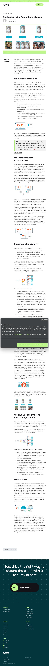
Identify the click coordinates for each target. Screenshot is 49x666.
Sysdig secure (6, 609)
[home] (6, 5)
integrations (28, 615)
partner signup (29, 611)
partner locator (29, 613)
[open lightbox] (23, 126)
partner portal (29, 617)
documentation (29, 627)
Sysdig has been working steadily (27, 517)
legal (4, 632)
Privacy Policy (18, 334)
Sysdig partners (29, 609)
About (28, 334)
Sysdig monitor (6, 611)
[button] (45, 4)
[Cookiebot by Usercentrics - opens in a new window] (42, 320)
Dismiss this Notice (40, 344)
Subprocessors (28, 657)
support (27, 623)
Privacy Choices (6, 659)
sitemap (5, 634)
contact (4, 631)
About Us (5, 623)
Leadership (5, 625)
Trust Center (27, 659)
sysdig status (29, 625)
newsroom (5, 629)
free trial (29, 532)
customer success (30, 629)
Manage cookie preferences (38, 340)
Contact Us (5, 661)
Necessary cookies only (24, 344)
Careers (5, 627)
